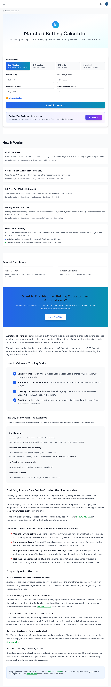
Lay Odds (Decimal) (13, 86)
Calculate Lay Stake (55, 105)
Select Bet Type (12, 60)
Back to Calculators (11, 11)
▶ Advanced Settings (14, 98)
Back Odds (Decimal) (64, 75)
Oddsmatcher (13, 642)
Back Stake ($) (11, 75)
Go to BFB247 (93, 117)
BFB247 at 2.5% (83, 516)
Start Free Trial (55, 317)
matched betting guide (53, 671)
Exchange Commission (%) (66, 86)
